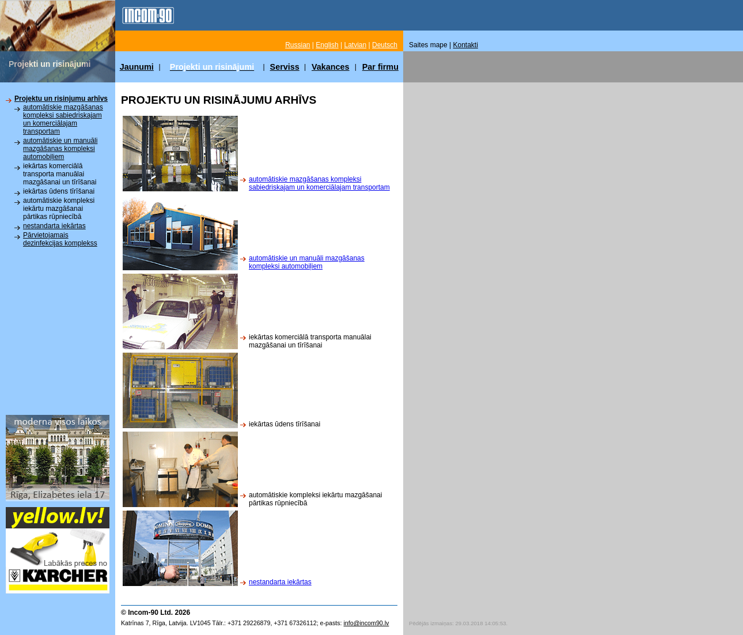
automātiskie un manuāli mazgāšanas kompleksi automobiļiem (60, 149)
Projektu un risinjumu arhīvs (61, 99)
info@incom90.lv (366, 622)
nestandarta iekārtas (54, 226)
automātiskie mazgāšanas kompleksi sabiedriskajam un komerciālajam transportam (63, 119)
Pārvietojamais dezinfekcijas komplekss (60, 239)
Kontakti (465, 45)
